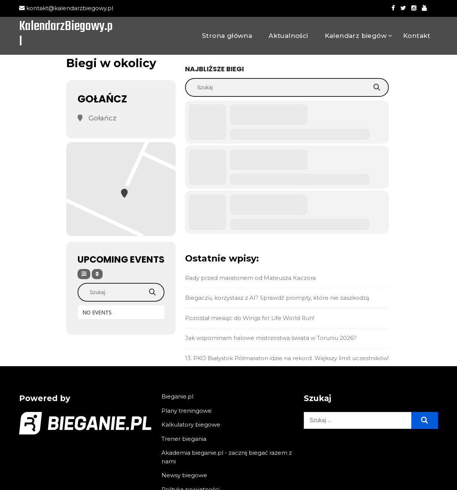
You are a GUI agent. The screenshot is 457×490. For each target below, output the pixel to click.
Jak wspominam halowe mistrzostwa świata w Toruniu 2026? (271, 337)
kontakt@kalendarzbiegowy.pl (66, 8)
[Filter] (84, 274)
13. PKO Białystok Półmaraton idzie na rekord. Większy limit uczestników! (287, 358)
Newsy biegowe (184, 475)
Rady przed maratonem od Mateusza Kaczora (250, 277)
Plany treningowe (186, 410)
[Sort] (97, 274)
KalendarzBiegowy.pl (66, 35)
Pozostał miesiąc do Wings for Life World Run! (249, 318)
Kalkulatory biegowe (190, 424)
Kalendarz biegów (356, 35)
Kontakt (416, 35)
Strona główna (227, 35)
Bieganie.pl (177, 396)
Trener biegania (183, 438)
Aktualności (288, 35)
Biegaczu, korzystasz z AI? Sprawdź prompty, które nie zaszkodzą (277, 297)
